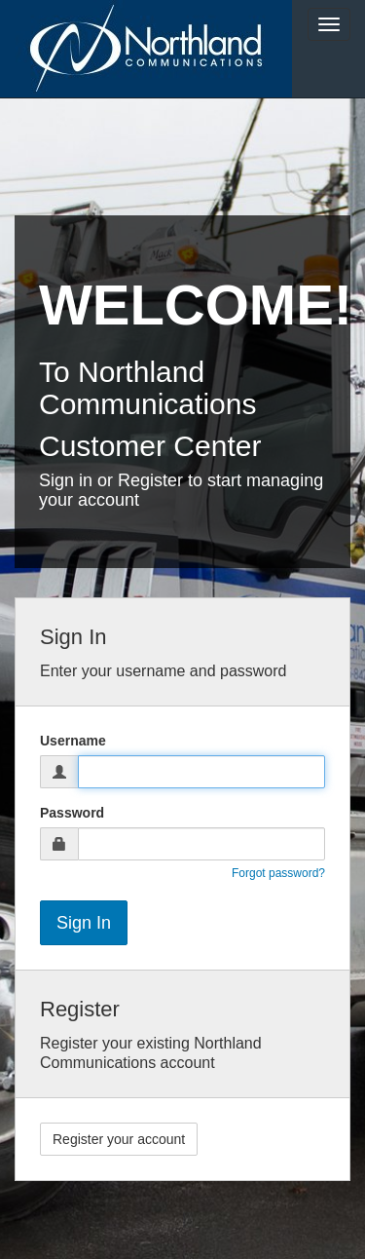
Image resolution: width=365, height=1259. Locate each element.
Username (73, 740)
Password (72, 812)
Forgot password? (278, 873)
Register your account (119, 1139)
